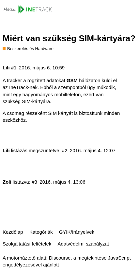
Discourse (60, 258)
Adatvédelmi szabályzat (83, 243)
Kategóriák (41, 232)
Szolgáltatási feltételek (27, 243)
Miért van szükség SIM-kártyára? (69, 38)
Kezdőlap (13, 232)
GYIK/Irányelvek (76, 232)
